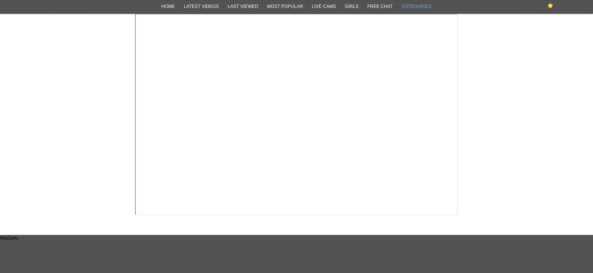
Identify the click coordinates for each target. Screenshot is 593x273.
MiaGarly (9, 238)
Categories (417, 6)
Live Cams (324, 6)
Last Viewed (243, 6)
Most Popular (285, 6)
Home (168, 6)
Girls (352, 6)
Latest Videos (201, 6)
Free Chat (380, 6)
